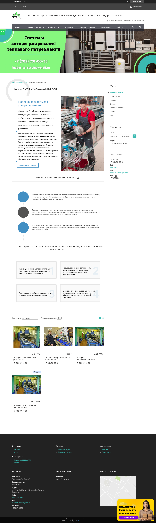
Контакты (69, 27)
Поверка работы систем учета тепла (24, 359)
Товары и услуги (34, 27)
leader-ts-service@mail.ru (119, 173)
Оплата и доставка (87, 27)
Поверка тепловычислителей (85, 359)
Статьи (112, 112)
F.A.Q (111, 115)
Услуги (16, 463)
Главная (17, 27)
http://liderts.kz (115, 167)
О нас (16, 452)
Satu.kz (88, 519)
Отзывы (113, 104)
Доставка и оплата (117, 108)
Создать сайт (17, 1)
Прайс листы (53, 27)
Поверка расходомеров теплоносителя (24, 406)
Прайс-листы (106, 452)
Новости (113, 100)
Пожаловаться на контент (86, 521)
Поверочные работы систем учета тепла (58, 359)
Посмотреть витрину (27, 165)
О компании (106, 27)
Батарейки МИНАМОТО (22, 460)
